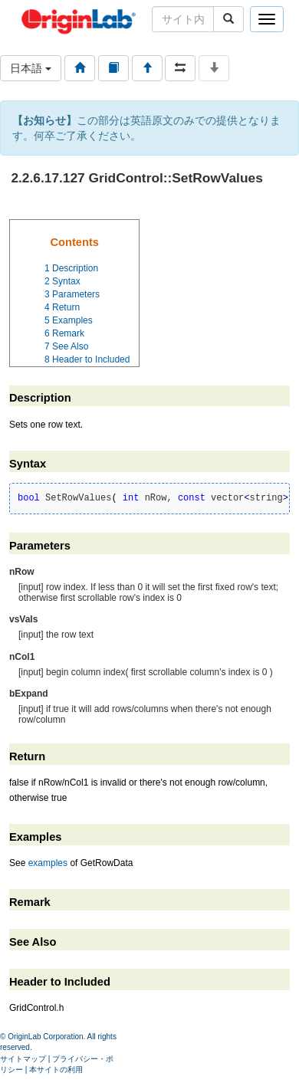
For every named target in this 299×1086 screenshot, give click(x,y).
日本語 (30, 68)
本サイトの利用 (56, 1069)
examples (47, 863)
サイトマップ (23, 1059)
